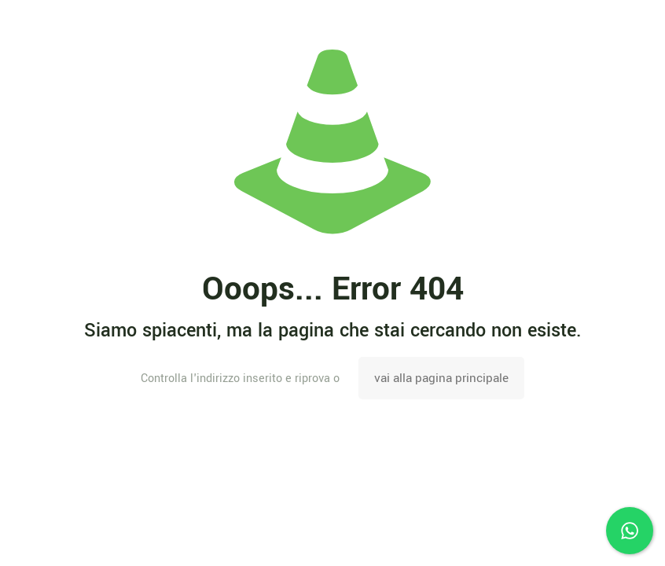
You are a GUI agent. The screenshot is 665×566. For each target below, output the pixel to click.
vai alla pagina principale (441, 378)
